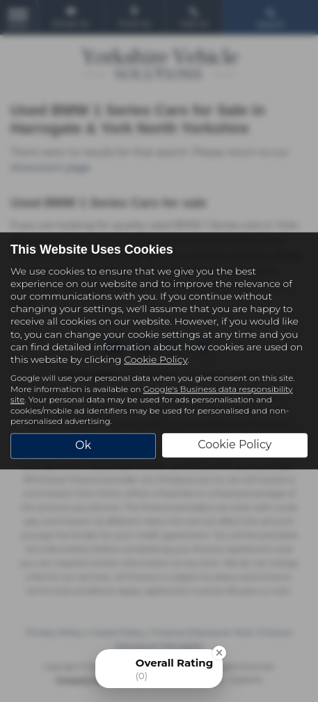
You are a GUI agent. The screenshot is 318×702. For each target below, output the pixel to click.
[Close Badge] (219, 653)
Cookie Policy (155, 359)
